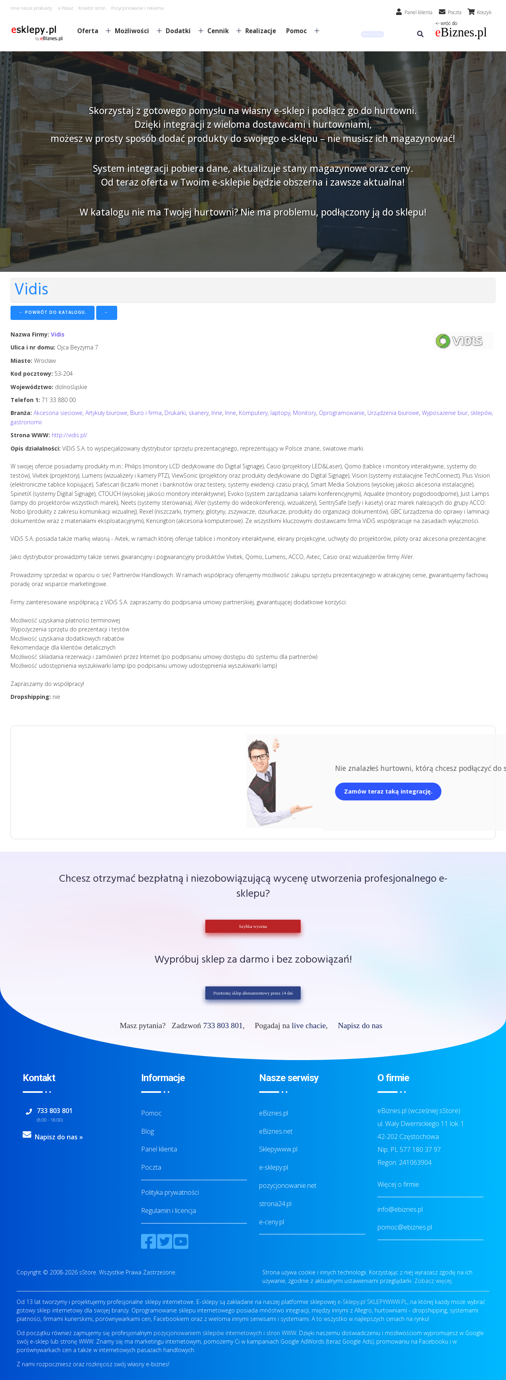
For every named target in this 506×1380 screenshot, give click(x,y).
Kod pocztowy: (32, 373)
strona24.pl (275, 1203)
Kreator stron (92, 8)
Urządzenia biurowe (393, 413)
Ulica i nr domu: (33, 347)
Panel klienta (159, 1149)
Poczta (151, 1167)
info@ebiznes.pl (400, 1209)
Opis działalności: (36, 448)
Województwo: (32, 387)
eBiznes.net (276, 1131)
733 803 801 (223, 1025)
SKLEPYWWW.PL (387, 1302)
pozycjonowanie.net (287, 1185)
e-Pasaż (65, 8)
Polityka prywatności (170, 1192)
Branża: (21, 413)
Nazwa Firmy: (30, 334)
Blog (147, 1131)
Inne (216, 413)
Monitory (304, 413)
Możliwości (135, 31)
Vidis (57, 334)
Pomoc (299, 31)
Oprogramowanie (342, 413)
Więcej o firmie (398, 1184)
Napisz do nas (360, 1025)
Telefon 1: (25, 400)
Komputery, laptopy (264, 413)
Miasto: (21, 360)
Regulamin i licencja (168, 1210)
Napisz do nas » (59, 1136)
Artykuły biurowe (106, 413)
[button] (373, 34)
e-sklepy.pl (273, 1167)
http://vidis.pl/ (69, 435)
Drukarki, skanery (186, 413)
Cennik (221, 31)
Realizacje (260, 31)
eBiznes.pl (273, 1113)
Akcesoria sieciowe (58, 413)
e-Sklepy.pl (351, 1302)
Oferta (90, 31)
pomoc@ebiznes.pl (404, 1227)
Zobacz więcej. (433, 1281)
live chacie (309, 1025)
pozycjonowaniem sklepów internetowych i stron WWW (225, 1333)
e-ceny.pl (271, 1221)
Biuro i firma (146, 413)
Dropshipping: (31, 697)
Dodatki (181, 31)
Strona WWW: (30, 435)
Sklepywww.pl (278, 1149)
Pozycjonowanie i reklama (137, 8)
